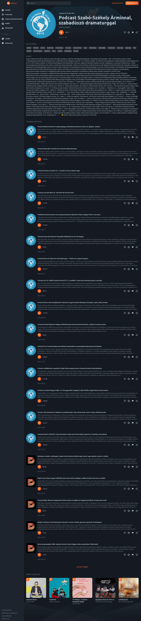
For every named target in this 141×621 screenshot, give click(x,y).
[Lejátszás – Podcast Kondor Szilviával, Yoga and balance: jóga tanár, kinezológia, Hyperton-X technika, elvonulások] (39, 445)
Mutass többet (82, 567)
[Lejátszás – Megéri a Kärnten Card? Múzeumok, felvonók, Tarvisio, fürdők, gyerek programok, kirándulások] (39, 533)
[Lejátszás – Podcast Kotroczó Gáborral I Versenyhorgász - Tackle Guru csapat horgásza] (39, 269)
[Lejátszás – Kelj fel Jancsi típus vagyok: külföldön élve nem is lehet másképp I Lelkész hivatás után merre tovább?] (39, 489)
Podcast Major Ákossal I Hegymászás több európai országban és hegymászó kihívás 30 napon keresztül (72, 500)
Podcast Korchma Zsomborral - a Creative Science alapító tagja (59, 170)
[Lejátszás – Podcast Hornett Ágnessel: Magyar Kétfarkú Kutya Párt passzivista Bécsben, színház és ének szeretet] (39, 335)
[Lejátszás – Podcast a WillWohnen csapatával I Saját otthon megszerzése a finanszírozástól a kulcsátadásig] (39, 379)
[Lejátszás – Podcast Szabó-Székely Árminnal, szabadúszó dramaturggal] (61, 32)
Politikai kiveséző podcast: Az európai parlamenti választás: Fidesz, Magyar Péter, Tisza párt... (69, 214)
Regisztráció (132, 3)
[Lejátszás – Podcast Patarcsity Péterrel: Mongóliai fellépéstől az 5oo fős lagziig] (39, 247)
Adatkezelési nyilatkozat (9, 613)
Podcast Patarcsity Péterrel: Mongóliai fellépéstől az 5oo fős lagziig (60, 236)
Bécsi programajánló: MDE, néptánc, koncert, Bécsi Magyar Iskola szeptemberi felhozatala (68, 544)
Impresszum (5, 619)
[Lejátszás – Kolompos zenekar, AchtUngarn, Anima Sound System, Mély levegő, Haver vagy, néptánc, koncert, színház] (39, 467)
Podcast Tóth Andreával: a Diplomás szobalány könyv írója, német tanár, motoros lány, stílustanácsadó (72, 412)
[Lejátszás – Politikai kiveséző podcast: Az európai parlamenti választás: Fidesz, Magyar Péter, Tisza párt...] (39, 225)
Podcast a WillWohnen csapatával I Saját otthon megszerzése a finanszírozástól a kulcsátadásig (70, 368)
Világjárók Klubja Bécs (67, 13)
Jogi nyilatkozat (6, 616)
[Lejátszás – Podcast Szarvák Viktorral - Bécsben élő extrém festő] (39, 203)
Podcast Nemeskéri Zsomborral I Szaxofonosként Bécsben (57, 149)
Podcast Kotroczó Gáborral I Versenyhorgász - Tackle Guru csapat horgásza (63, 258)
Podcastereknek (7, 610)
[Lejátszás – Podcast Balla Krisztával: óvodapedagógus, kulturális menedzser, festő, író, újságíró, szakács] (39, 137)
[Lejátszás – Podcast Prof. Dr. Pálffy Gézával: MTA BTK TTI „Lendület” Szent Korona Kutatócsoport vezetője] (39, 291)
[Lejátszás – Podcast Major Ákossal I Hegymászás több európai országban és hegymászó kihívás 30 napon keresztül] (39, 511)
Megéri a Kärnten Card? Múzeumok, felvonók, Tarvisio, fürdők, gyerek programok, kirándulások (70, 522)
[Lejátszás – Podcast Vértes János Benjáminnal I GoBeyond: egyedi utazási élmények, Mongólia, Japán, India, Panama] (39, 313)
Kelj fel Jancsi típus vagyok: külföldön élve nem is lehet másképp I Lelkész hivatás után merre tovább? (71, 478)
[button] (12, 10)
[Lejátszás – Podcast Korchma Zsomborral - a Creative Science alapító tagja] (39, 181)
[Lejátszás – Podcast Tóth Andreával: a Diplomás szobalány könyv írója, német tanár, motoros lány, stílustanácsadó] (39, 423)
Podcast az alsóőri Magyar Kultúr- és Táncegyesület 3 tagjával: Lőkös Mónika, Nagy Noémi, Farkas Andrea (73, 390)
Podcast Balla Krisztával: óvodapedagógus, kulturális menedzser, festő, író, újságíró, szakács (69, 126)
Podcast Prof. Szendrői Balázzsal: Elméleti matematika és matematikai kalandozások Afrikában (70, 346)
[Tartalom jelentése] (133, 32)
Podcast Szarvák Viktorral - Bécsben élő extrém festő (56, 192)
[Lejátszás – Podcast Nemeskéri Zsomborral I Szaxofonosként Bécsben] (39, 159)
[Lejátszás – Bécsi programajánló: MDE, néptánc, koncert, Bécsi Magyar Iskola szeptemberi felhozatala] (39, 555)
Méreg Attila (64, 27)
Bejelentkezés (117, 3)
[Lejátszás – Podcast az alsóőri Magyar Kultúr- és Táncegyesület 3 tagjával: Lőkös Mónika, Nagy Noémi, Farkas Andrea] (39, 401)
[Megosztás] (137, 32)
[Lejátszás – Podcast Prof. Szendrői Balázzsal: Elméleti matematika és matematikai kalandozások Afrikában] (39, 357)
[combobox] (48, 3)
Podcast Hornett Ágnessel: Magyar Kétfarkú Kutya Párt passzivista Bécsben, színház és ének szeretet (72, 324)
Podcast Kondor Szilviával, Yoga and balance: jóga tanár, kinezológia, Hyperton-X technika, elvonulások (72, 434)
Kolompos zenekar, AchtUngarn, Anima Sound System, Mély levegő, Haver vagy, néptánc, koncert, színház (73, 456)
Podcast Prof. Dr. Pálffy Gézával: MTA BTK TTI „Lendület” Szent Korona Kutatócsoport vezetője (70, 280)
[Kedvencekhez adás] (125, 32)
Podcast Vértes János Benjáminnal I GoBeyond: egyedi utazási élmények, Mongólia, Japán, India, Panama (73, 302)
